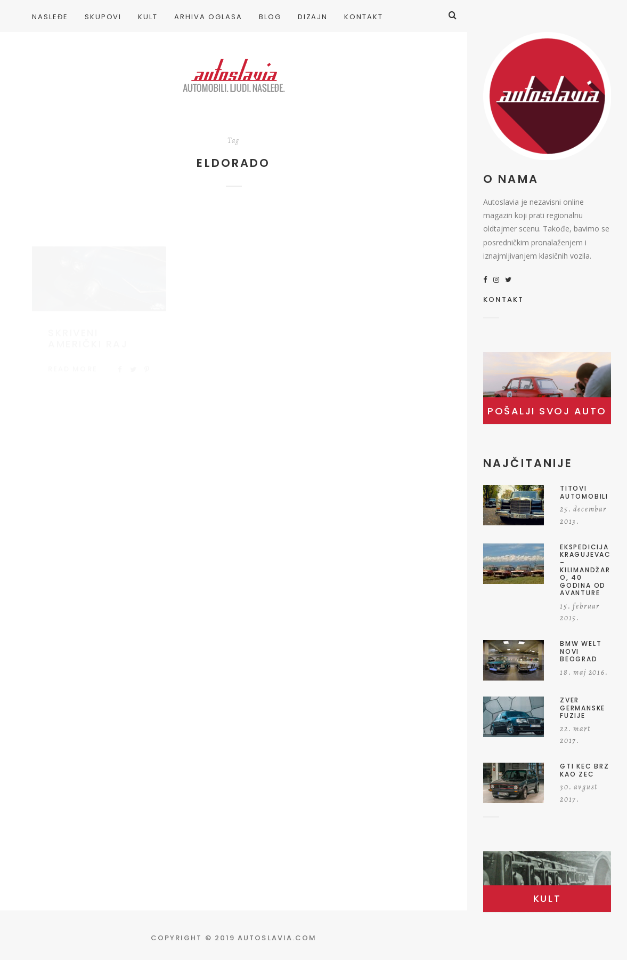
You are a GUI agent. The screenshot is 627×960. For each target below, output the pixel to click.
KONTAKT (503, 300)
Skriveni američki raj (88, 328)
